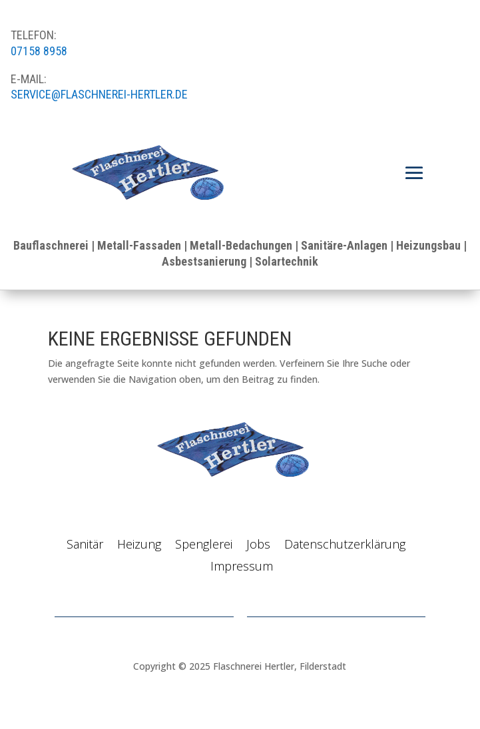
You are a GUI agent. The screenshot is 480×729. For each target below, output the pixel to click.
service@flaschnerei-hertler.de (99, 94)
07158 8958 (39, 51)
